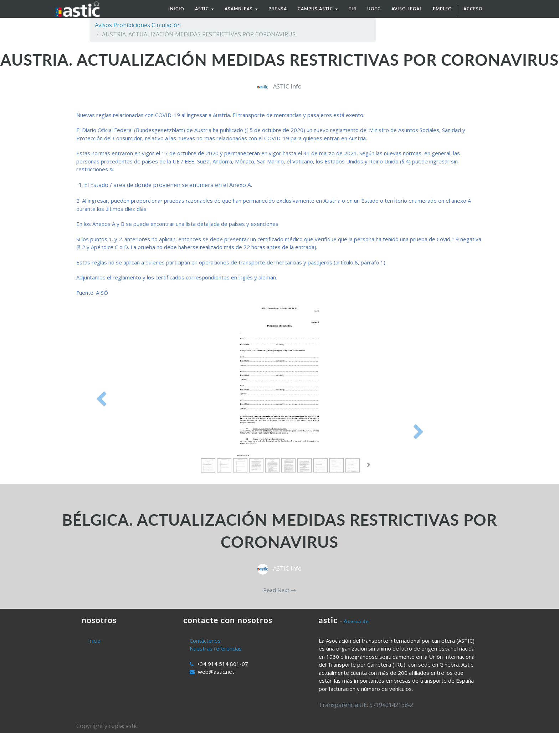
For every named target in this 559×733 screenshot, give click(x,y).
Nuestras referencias (216, 648)
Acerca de (356, 621)
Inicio (94, 640)
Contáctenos (205, 640)
